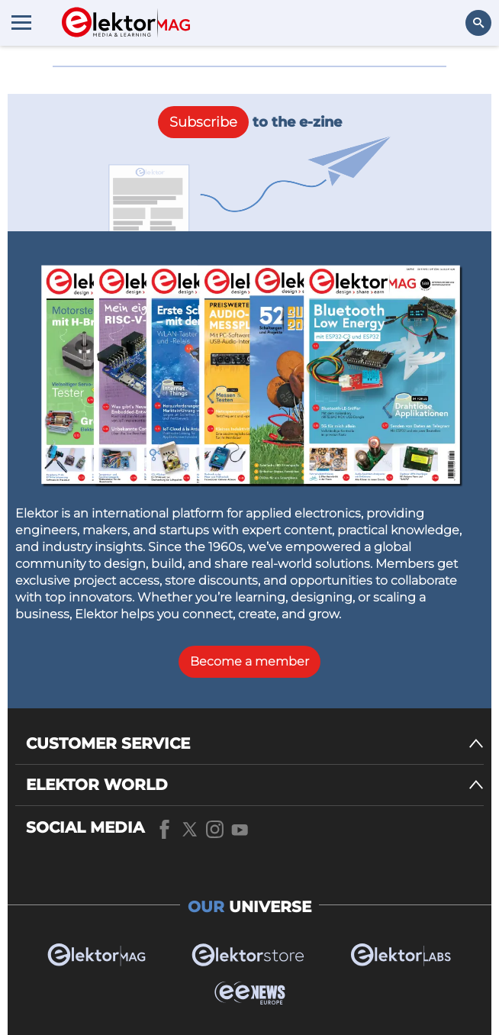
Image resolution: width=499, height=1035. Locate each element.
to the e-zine (250, 122)
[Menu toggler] (21, 22)
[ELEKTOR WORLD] (255, 785)
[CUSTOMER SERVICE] (255, 743)
